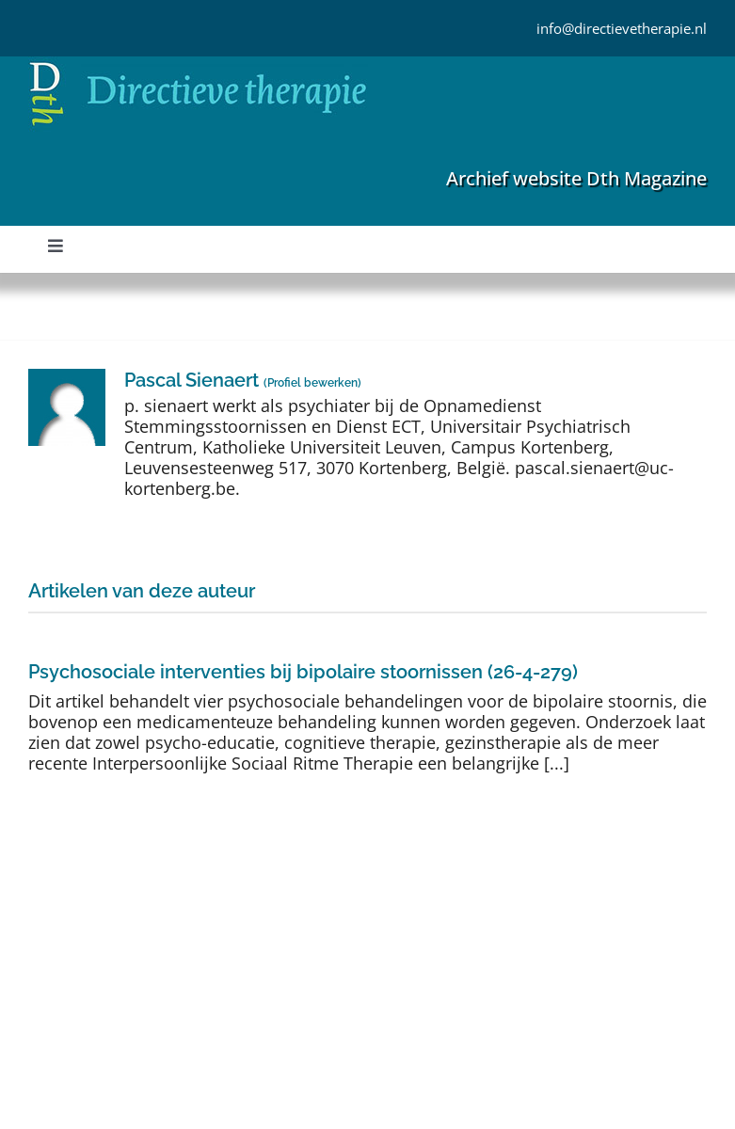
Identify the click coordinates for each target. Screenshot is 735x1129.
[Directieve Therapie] (198, 65)
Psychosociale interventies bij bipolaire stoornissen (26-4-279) (303, 671)
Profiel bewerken (312, 383)
